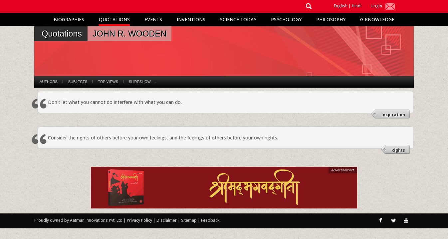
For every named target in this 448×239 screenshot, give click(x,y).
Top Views (108, 82)
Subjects (77, 82)
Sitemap (189, 220)
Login (376, 6)
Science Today (238, 19)
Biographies (69, 19)
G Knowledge (377, 19)
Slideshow (140, 82)
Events (153, 19)
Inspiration (393, 115)
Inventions (191, 19)
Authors (49, 82)
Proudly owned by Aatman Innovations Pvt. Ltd (78, 220)
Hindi (356, 6)
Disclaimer (166, 220)
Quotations (114, 19)
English (340, 6)
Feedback (210, 220)
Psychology (286, 19)
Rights (398, 150)
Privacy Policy (140, 220)
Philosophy (330, 19)
